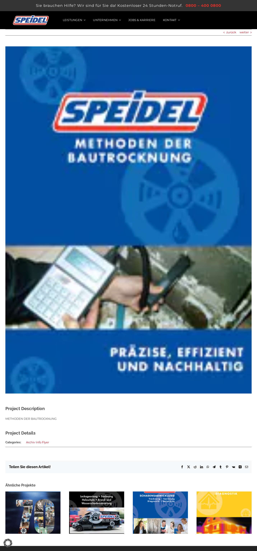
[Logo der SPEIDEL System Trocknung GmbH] (31, 16)
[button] (8, 543)
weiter (244, 32)
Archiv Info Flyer (37, 442)
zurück (231, 32)
